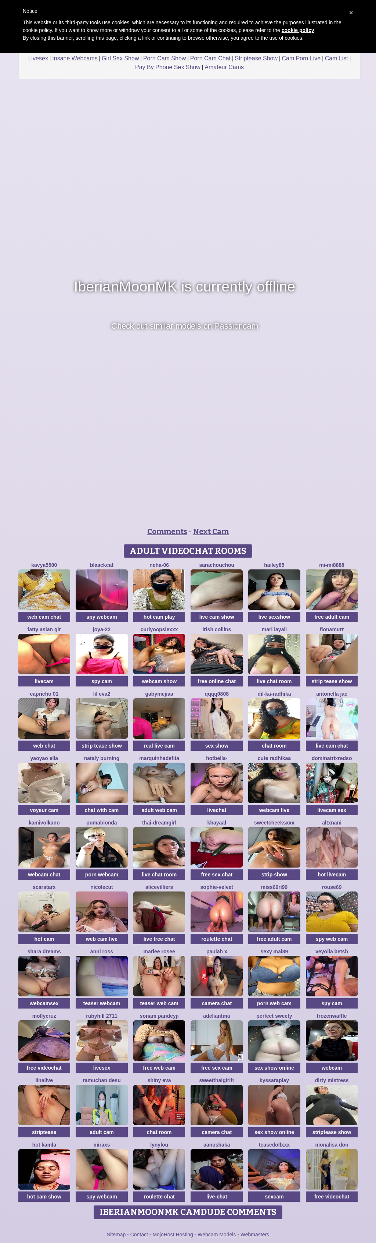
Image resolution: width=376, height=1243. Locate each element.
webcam (332, 1068)
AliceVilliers (159, 887)
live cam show (216, 617)
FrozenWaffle (332, 1016)
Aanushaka (216, 1145)
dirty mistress (332, 1080)
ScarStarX (44, 887)
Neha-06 (159, 565)
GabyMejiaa (159, 694)
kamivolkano (44, 823)
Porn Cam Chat (210, 58)
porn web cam (274, 1003)
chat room (274, 746)
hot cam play (159, 617)
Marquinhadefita (159, 758)
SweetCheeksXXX (274, 823)
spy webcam (101, 617)
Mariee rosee (159, 951)
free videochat (44, 1068)
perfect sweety (274, 1016)
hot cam (44, 939)
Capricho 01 (44, 694)
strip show (274, 874)
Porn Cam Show (164, 58)
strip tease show (332, 681)
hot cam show (44, 1197)
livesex (102, 1068)
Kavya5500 (44, 565)
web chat (44, 746)
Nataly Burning (101, 758)
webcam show (159, 681)
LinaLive (44, 1080)
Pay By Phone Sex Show (167, 67)
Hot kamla (44, 1145)
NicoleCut (101, 887)
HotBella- (216, 758)
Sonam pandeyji (159, 1016)
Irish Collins (216, 629)
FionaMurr (332, 629)
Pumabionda (101, 823)
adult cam (101, 1132)
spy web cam (332, 939)
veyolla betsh (331, 951)
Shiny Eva (159, 1080)
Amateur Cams (224, 67)
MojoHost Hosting (172, 1234)
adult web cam (159, 810)
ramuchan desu (101, 1080)
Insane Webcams (74, 58)
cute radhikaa (274, 758)
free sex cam (216, 1068)
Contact (139, 1234)
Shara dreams (44, 951)
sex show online (274, 1068)
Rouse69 (332, 887)
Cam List (336, 58)
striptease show (331, 1132)
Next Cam (211, 531)
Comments (167, 531)
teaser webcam (101, 1003)
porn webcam (101, 874)
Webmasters (255, 1234)
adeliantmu (216, 1016)
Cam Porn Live (301, 58)
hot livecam (332, 874)
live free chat (159, 939)
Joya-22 (102, 629)
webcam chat (44, 874)
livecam (44, 681)
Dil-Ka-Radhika (274, 694)
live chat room (274, 681)
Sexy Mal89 (274, 951)
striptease (44, 1132)
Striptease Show (256, 58)
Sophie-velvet (216, 887)
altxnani (331, 823)
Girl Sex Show (120, 58)
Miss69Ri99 (274, 887)
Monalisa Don (331, 1145)
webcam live (274, 810)
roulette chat (216, 939)
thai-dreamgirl (159, 823)
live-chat (216, 1197)
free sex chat (216, 874)
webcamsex (44, 1003)
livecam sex (331, 810)
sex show (216, 746)
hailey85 (274, 565)
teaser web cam (159, 1003)
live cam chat (332, 746)
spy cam (101, 681)
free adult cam (331, 617)
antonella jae (331, 694)
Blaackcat (101, 565)
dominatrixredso (332, 758)
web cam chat (44, 617)
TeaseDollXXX (274, 1145)
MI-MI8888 (331, 565)
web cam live (102, 939)
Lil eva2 (102, 694)
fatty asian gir (44, 629)
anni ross (101, 951)
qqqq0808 (217, 694)
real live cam (159, 746)
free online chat (217, 681)
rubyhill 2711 (102, 1016)
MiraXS (101, 1145)
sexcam (274, 1197)
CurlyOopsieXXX (159, 629)
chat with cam (102, 810)
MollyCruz (44, 1016)
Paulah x (216, 951)
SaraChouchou (216, 565)
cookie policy (298, 30)
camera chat (217, 1003)
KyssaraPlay (274, 1080)
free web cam (159, 1068)
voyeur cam (44, 810)
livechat (216, 810)
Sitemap (116, 1234)
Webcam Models (217, 1234)
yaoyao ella (44, 758)
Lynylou (159, 1145)
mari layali (274, 629)
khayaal (216, 823)
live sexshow (274, 617)
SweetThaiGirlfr (216, 1080)
